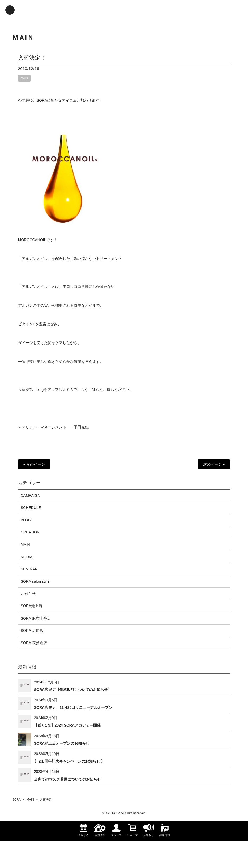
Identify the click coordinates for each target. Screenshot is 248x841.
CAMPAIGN (30, 495)
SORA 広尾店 (32, 630)
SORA (16, 799)
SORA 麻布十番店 (36, 618)
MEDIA (26, 557)
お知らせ (28, 593)
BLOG (26, 520)
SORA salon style (35, 581)
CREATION (30, 532)
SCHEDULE (31, 508)
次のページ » (214, 464)
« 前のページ (34, 464)
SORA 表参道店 (34, 643)
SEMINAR (29, 569)
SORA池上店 (31, 606)
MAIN (24, 78)
